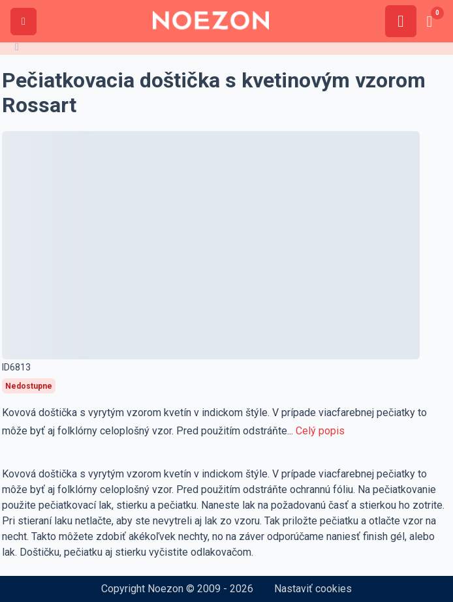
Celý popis (320, 431)
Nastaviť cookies (313, 588)
